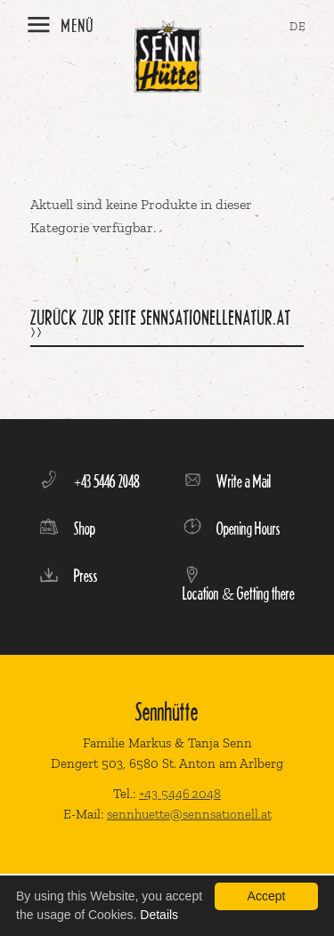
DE (297, 26)
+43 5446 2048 (180, 794)
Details (159, 915)
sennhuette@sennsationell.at (189, 814)
